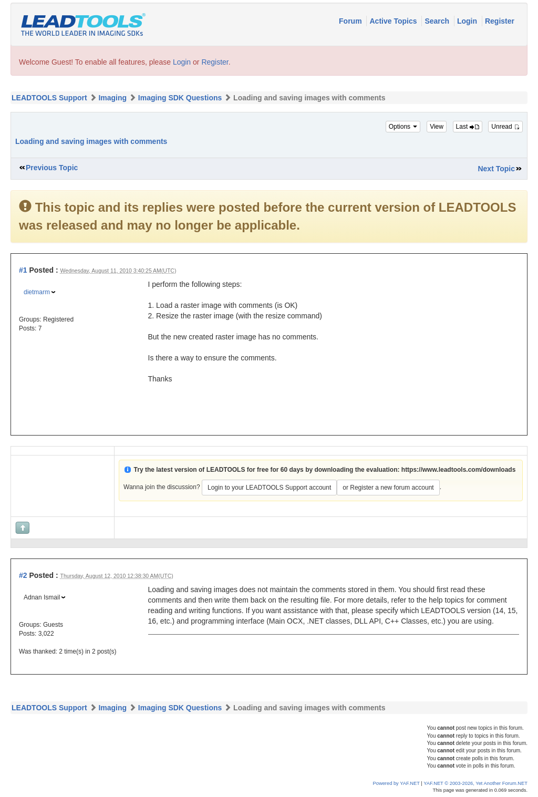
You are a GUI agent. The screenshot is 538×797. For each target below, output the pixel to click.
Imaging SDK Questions (180, 98)
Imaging (112, 98)
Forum (351, 21)
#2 (23, 575)
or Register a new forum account (388, 487)
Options (403, 126)
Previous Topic (52, 167)
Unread (505, 126)
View (436, 126)
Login (468, 21)
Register (499, 21)
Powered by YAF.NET (396, 783)
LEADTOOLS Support (49, 98)
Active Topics (394, 21)
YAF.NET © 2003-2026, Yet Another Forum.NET (475, 783)
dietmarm (37, 292)
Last (467, 126)
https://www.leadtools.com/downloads (458, 469)
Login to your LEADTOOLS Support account (269, 487)
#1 (23, 270)
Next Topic (496, 168)
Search (438, 21)
